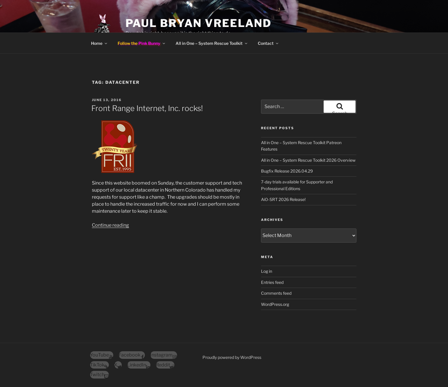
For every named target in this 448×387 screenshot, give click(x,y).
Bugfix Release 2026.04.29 (287, 170)
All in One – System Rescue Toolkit (212, 43)
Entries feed (272, 282)
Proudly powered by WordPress (231, 357)
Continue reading (110, 225)
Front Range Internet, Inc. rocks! (147, 108)
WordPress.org (275, 304)
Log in (266, 271)
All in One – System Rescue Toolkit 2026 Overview (308, 160)
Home (99, 43)
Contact (268, 43)
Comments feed (276, 293)
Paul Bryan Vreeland (199, 23)
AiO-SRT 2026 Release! (283, 199)
